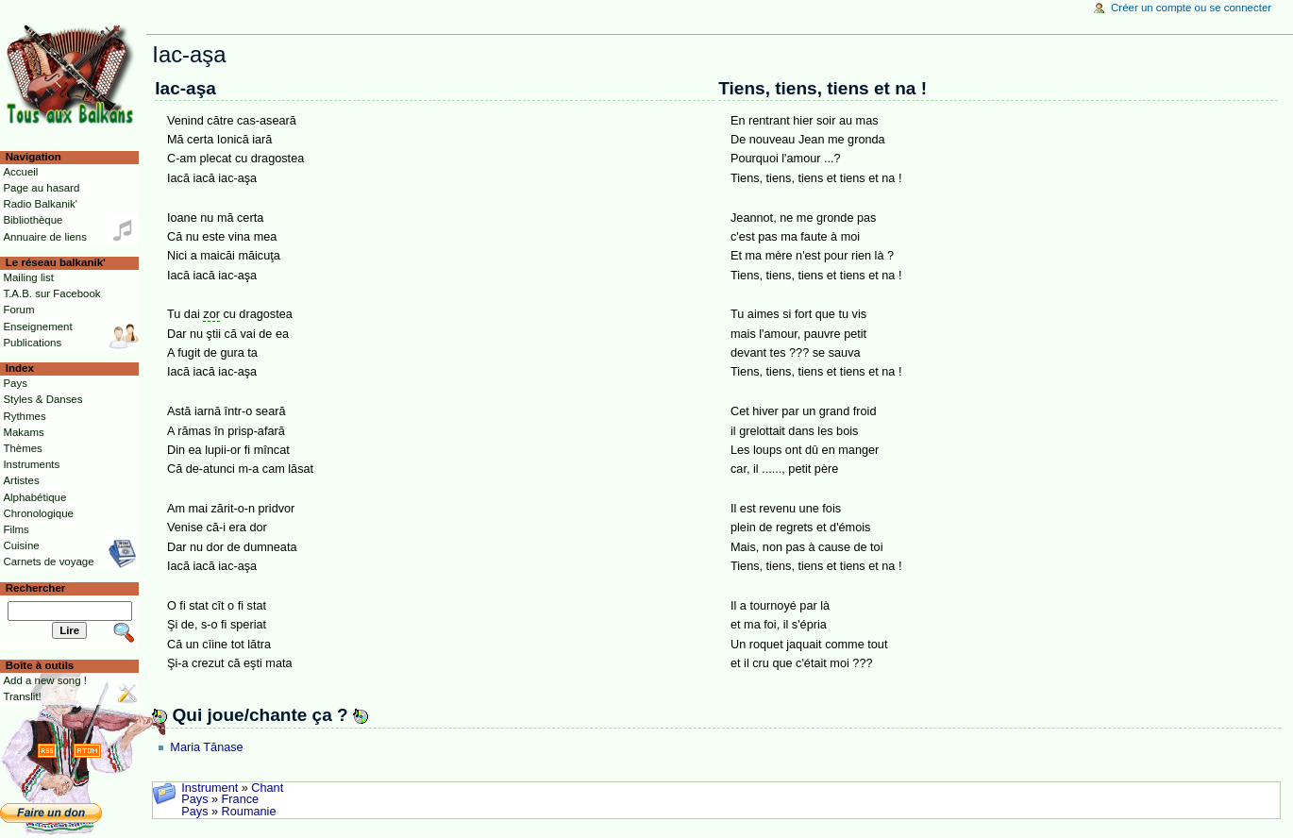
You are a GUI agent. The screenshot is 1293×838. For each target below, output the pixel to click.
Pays (194, 799)
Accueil (20, 171)
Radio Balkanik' (40, 204)
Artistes (21, 480)
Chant (267, 788)
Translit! (22, 696)
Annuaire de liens (45, 237)
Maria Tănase (206, 747)
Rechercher (36, 588)
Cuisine (21, 545)
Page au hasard (41, 187)
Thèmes (22, 448)
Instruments (31, 464)
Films (15, 529)
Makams (23, 432)
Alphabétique (34, 497)
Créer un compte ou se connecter (1191, 7)
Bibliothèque (32, 220)
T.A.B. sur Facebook (51, 293)
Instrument (209, 788)
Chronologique (38, 513)
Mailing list (28, 277)
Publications (32, 342)
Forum (18, 309)
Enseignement (37, 326)
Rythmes (24, 416)
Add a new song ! (45, 680)
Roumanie (249, 811)
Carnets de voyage (48, 561)
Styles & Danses (42, 399)
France (241, 799)
